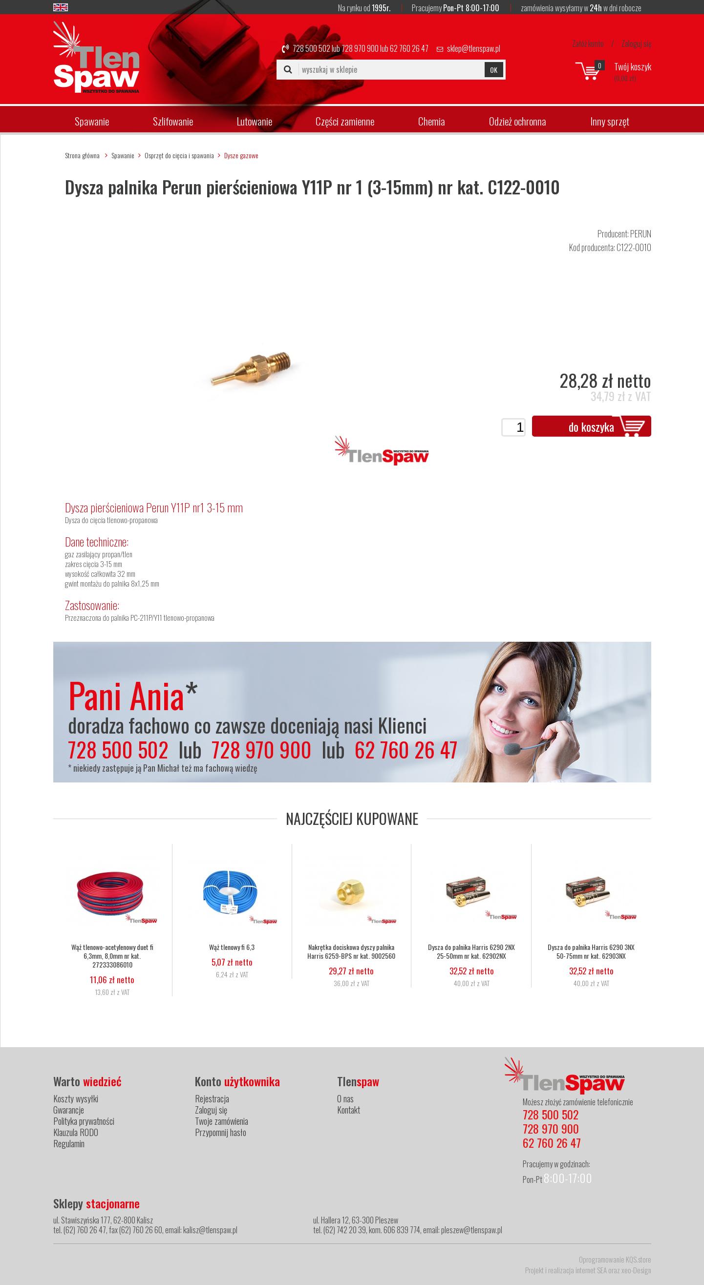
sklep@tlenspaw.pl (473, 48)
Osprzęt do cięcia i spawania (179, 155)
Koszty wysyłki (75, 1098)
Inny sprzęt (609, 120)
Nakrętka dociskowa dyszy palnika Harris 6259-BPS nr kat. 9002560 (352, 951)
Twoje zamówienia (221, 1121)
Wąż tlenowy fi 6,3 (232, 947)
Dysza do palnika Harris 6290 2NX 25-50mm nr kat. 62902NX (471, 951)
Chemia (431, 120)
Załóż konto (588, 43)
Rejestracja (212, 1098)
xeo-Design (636, 1269)
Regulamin (69, 1143)
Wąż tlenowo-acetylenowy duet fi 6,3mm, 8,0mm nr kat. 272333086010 (112, 956)
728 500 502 (311, 48)
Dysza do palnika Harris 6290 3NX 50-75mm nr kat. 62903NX (591, 951)
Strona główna (82, 155)
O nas (345, 1098)
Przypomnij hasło (220, 1132)
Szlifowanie (173, 120)
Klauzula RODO (75, 1132)
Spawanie (92, 120)
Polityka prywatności (83, 1121)
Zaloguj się (636, 43)
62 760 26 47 (409, 48)
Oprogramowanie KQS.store (615, 1259)
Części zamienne (345, 120)
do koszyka (591, 426)
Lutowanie (254, 120)
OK (493, 69)
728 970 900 (360, 48)
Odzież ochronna (517, 120)
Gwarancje (68, 1109)
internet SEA (591, 1269)
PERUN (640, 233)
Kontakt (348, 1109)
